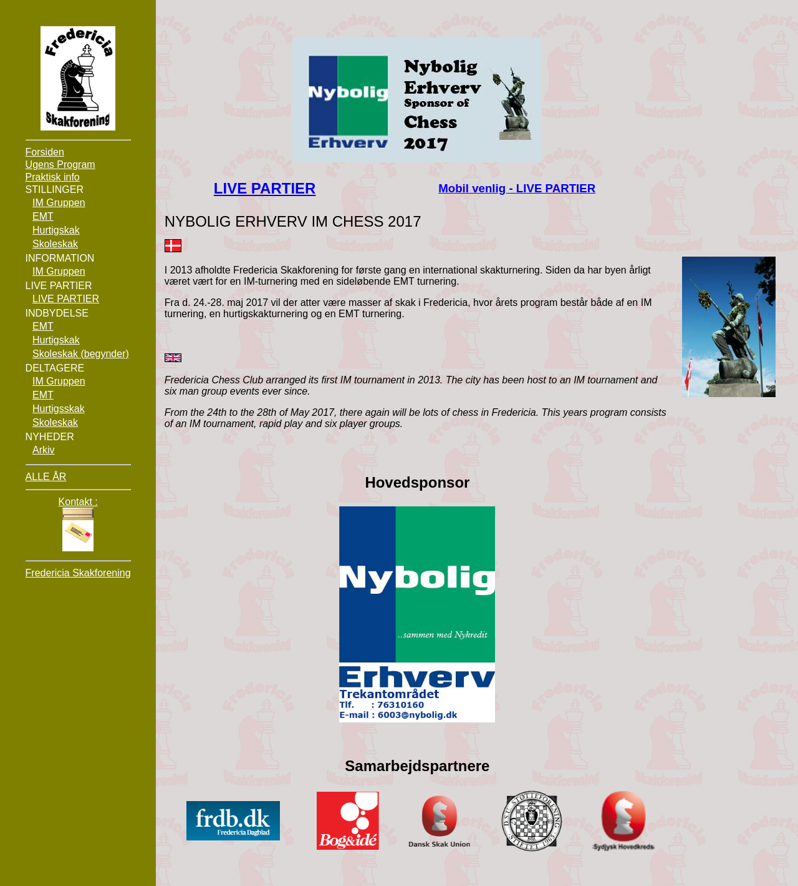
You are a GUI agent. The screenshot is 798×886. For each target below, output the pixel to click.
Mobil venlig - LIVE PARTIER (516, 188)
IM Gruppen (58, 202)
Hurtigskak (56, 230)
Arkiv (43, 450)
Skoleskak (55, 244)
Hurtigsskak (58, 408)
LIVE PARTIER (265, 188)
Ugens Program (60, 164)
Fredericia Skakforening (78, 573)
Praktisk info (53, 177)
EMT (43, 216)
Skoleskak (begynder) (80, 353)
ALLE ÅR (46, 476)
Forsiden (45, 152)
